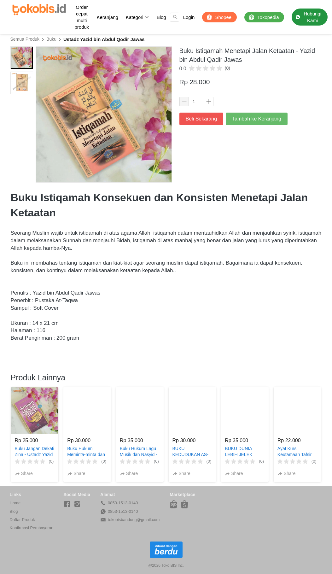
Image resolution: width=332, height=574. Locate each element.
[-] (67, 504)
